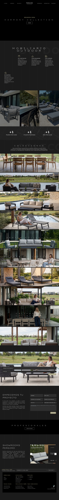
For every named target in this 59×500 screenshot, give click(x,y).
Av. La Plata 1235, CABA (19, 493)
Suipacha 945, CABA (7, 493)
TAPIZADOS (35, 58)
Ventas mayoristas (18, 488)
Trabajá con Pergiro (30, 494)
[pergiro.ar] (29, 484)
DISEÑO (7, 75)
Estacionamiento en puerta (20, 494)
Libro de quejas (18, 489)
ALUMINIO (22, 58)
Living (4, 484)
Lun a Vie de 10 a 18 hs (7, 494)
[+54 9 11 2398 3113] (19, 484)
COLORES (48, 58)
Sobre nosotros (29, 493)
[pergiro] (29, 486)
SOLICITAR (52, 374)
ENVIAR (53, 412)
